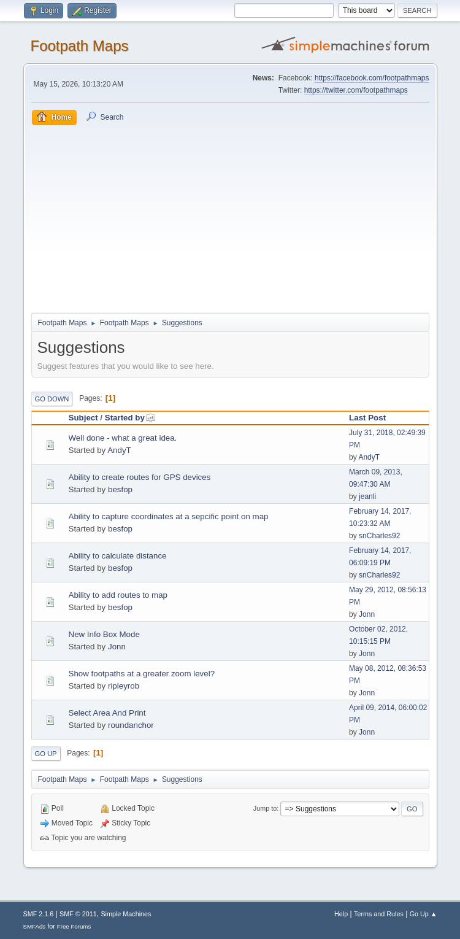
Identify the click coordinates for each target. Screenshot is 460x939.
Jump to (265, 808)
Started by (130, 417)
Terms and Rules (379, 914)
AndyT (119, 450)
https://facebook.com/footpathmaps (372, 78)
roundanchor (131, 725)
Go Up (46, 753)
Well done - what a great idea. (123, 437)
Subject (83, 417)
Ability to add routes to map (118, 595)
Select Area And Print (107, 712)
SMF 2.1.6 (38, 914)
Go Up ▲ (423, 914)
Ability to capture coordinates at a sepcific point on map (169, 516)
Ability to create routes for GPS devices (140, 477)
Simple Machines (126, 914)
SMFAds (34, 926)
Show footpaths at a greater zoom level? (142, 673)
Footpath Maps (80, 45)
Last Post (367, 417)
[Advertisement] (230, 217)
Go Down (52, 399)
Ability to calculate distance (118, 555)
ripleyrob (123, 685)
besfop (120, 489)
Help (341, 914)
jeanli (367, 496)
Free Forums (74, 926)
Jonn (367, 614)
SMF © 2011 (78, 914)
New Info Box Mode (104, 634)
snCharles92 (379, 535)
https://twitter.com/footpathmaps (356, 90)
